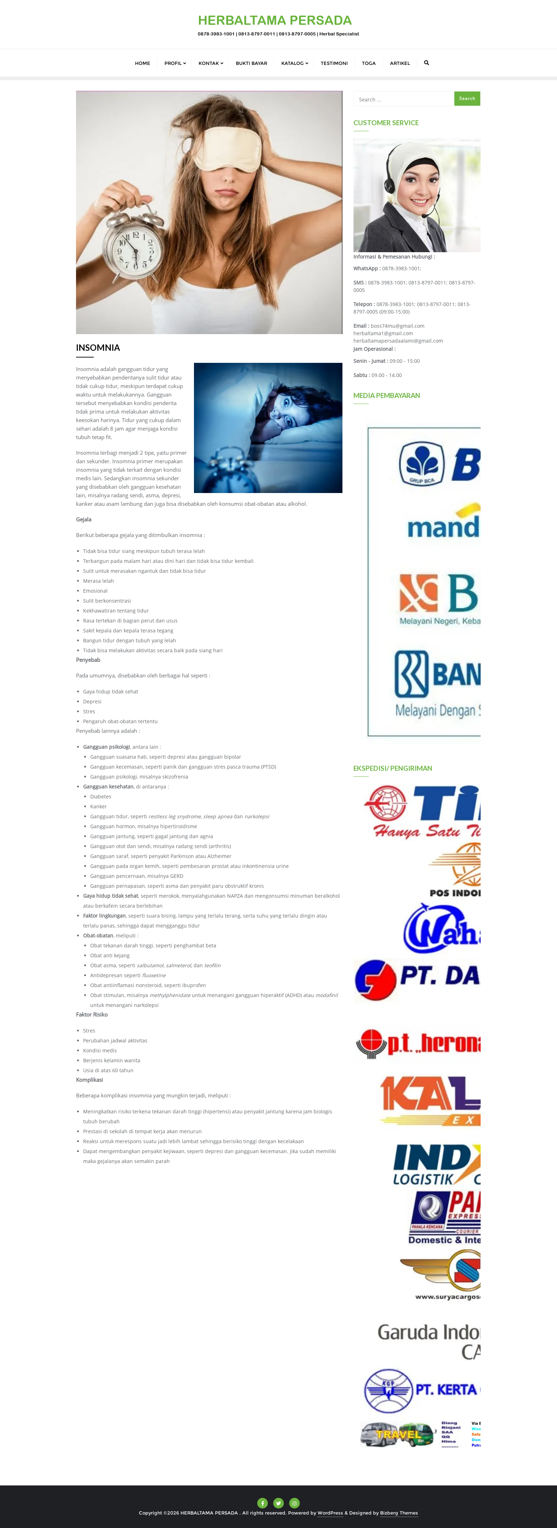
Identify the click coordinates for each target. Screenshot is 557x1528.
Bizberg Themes (399, 1513)
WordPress (330, 1513)
